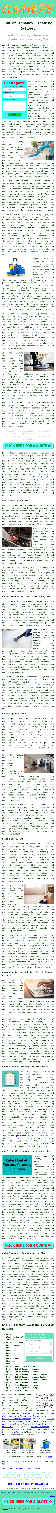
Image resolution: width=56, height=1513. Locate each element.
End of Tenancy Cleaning (25, 1492)
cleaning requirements (36, 1130)
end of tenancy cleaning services (33, 1122)
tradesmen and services (22, 1435)
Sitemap (3, 1492)
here (4, 1317)
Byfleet (9, 456)
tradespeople (23, 1406)
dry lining (33, 1416)
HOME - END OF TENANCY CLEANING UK (28, 1484)
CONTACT (39, 17)
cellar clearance (40, 1427)
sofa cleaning (33, 1422)
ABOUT (32, 17)
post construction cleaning (16, 1419)
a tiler (15, 1432)
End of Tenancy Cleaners (43, 1492)
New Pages (11, 1492)
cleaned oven (9, 570)
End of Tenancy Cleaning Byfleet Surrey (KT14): (28, 45)
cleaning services (38, 1146)
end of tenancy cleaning (30, 485)
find (11, 1258)
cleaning (49, 857)
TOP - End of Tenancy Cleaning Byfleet (21, 1468)
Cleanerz (5, 1509)
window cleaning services (16, 1414)
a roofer (16, 1430)
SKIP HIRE (7, 1427)
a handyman (35, 1424)
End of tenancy (10, 453)
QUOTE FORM (21, 1136)
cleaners (43, 474)
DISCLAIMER (49, 17)
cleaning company (10, 943)
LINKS (25, 17)
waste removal (9, 1424)
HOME (19, 17)
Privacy (52, 1496)
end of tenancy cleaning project (37, 1317)
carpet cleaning (42, 1430)
